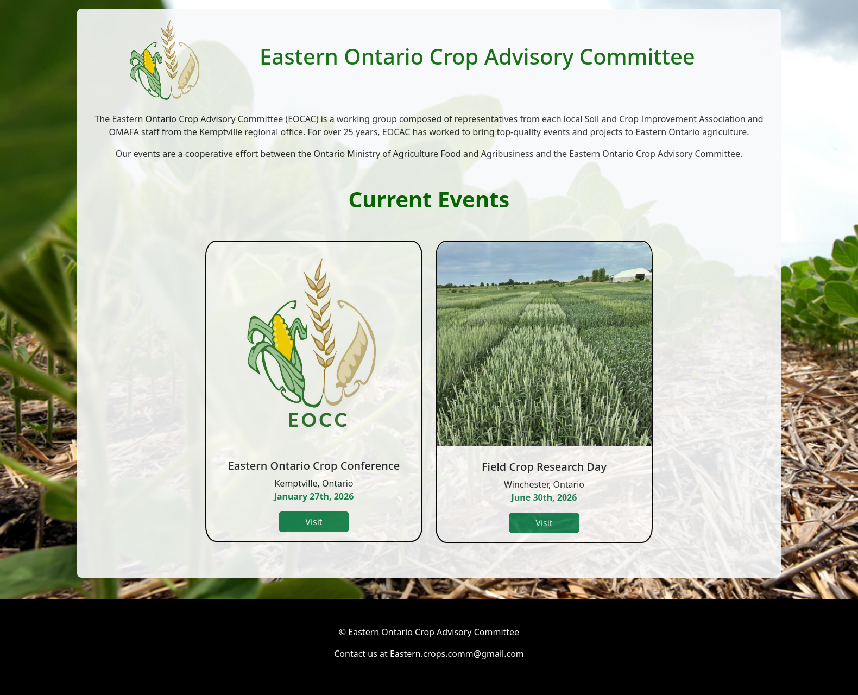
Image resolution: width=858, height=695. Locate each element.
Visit (313, 522)
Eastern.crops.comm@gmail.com (457, 654)
